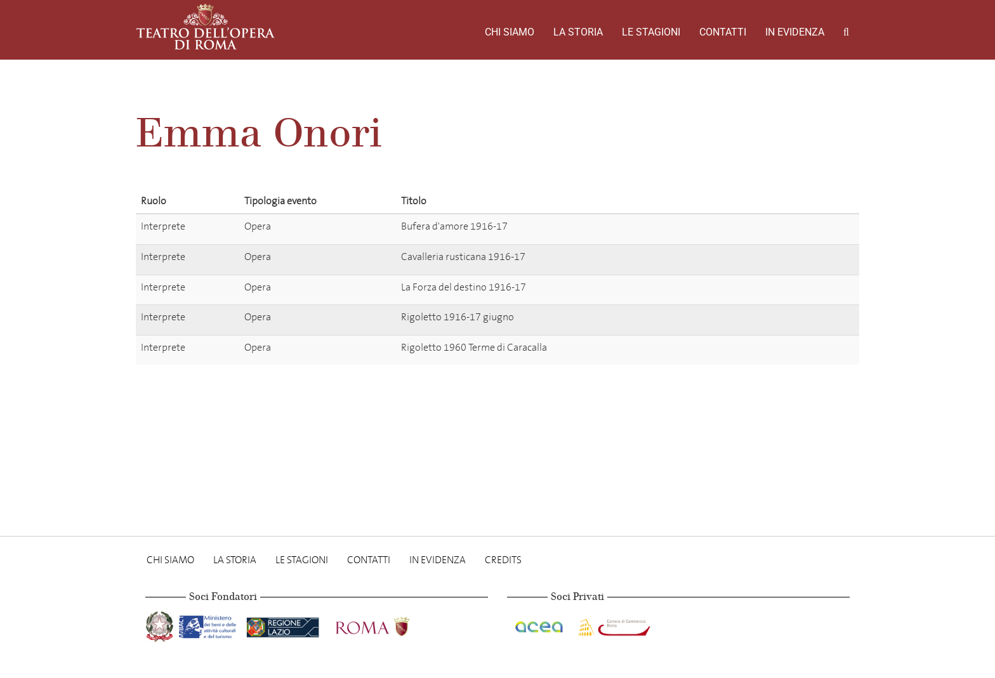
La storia (578, 32)
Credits (503, 559)
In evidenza (794, 32)
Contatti (722, 32)
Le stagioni (651, 32)
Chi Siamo (509, 32)
